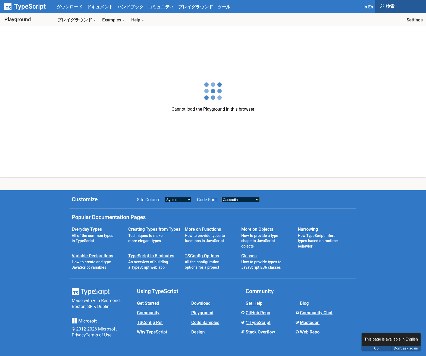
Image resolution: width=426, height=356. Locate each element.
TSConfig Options (202, 255)
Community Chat (316, 312)
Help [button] (137, 20)
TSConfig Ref (150, 322)
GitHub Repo (258, 312)
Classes (249, 255)
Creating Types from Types (154, 229)
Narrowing (308, 229)
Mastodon (310, 322)
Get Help (254, 303)
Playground (202, 312)
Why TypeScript (152, 332)
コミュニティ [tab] (161, 6)
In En (368, 6)
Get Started (148, 303)
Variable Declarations (92, 255)
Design (198, 332)
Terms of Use (99, 335)
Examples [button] (113, 20)
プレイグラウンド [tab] (195, 6)
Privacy (79, 335)
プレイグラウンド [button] (76, 20)
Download (201, 303)
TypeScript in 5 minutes (151, 255)
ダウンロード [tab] (70, 6)
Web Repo (310, 332)
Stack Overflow (260, 332)
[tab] (100, 6)
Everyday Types (87, 229)
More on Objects (257, 229)
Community (148, 312)
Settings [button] (414, 20)
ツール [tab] (223, 6)
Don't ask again (406, 348)
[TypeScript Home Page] (27, 6)
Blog (304, 303)
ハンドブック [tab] (130, 6)
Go (376, 348)
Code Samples (205, 322)
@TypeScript (258, 322)
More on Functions (203, 229)
